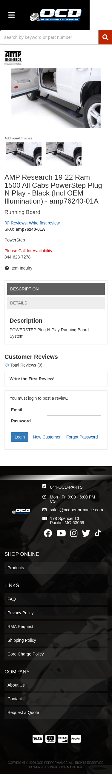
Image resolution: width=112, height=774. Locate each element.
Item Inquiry (21, 268)
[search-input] (49, 37)
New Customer (47, 437)
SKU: (9, 229)
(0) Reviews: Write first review (32, 223)
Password (21, 420)
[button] (56, 37)
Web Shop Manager (66, 767)
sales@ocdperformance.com (76, 510)
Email (16, 409)
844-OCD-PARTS (66, 487)
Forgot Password (82, 437)
